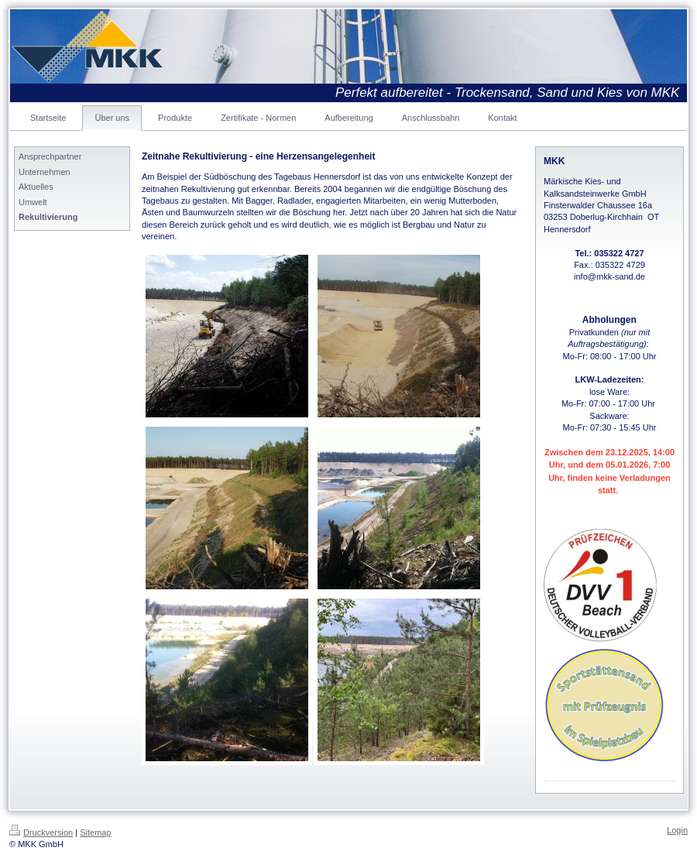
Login (677, 830)
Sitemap (95, 832)
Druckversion (41, 832)
